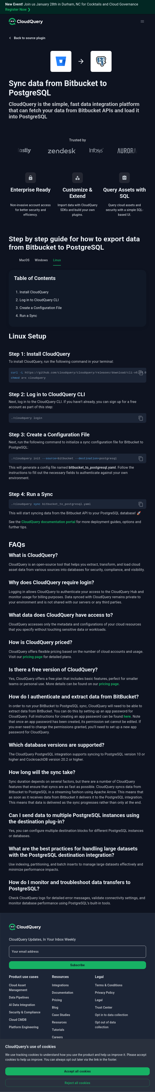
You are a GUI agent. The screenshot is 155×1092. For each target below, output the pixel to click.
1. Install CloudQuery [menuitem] (32, 292)
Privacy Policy (105, 992)
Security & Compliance (24, 1012)
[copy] (140, 372)
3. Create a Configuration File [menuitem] (39, 308)
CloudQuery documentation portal (48, 522)
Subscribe (77, 965)
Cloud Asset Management (18, 987)
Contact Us (59, 1052)
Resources (59, 1022)
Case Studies (61, 1015)
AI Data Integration (22, 1005)
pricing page (33, 657)
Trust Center (103, 1007)
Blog (55, 1007)
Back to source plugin (26, 38)
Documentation (62, 992)
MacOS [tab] (24, 260)
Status (56, 1044)
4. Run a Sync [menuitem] (26, 316)
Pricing (57, 1000)
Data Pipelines (19, 997)
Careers (57, 1037)
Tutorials (58, 1030)
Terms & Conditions (108, 985)
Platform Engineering (23, 1027)
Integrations (60, 985)
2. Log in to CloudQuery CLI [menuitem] (37, 300)
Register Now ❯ (17, 9)
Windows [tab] (41, 260)
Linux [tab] (57, 260)
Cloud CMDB (17, 1019)
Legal (99, 1000)
